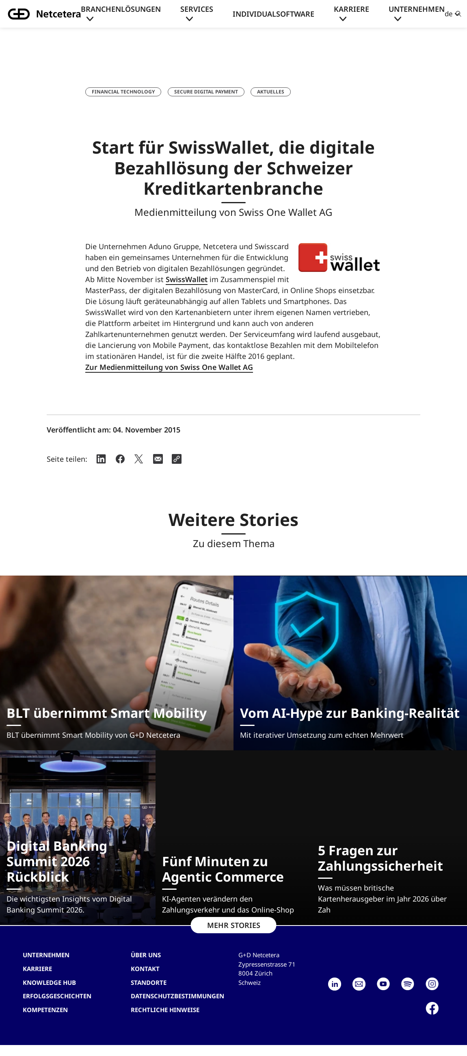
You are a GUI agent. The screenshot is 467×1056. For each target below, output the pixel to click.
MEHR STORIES (233, 925)
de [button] (449, 13)
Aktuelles (270, 91)
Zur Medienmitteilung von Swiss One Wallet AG (169, 367)
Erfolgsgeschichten (57, 996)
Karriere (351, 9)
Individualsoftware (273, 14)
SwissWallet (187, 279)
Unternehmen (417, 9)
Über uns (146, 955)
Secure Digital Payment (206, 91)
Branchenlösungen (121, 9)
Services (196, 9)
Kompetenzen (45, 1010)
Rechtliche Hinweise (165, 1010)
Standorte (148, 982)
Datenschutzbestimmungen (177, 996)
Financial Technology (123, 91)
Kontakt (145, 969)
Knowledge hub (49, 982)
